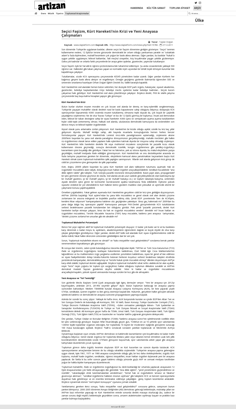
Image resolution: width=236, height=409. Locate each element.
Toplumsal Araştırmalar (77, 13)
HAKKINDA (136, 8)
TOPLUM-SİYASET (179, 8)
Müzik (51, 13)
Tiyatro (59, 13)
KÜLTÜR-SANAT (156, 8)
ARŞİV (197, 8)
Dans (43, 13)
